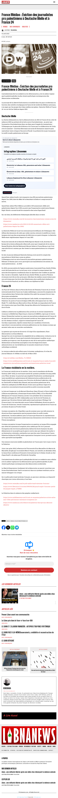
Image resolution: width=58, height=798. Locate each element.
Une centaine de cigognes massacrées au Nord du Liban (43, 671)
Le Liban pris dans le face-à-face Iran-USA (17, 620)
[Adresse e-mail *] (29, 564)
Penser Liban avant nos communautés (15, 614)
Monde (5, 26)
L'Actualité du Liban (25, 598)
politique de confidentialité (33, 575)
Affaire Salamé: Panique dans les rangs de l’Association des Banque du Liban (14, 669)
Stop (14, 81)
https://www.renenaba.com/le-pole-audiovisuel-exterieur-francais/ (26, 483)
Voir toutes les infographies (15, 186)
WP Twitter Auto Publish (22, 797)
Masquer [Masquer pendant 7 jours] (15, 192)
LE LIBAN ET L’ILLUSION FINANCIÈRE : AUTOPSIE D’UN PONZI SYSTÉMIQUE (26, 626)
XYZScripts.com (37, 797)
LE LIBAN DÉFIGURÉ (8, 640)
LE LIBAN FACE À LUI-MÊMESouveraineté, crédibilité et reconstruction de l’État (28, 633)
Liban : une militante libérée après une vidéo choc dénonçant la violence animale (37, 595)
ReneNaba (14, 30)
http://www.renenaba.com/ (9, 691)
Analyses (4, 623)
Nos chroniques (7, 617)
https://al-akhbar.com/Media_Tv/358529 (17, 358)
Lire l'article (6, 81)
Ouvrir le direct (7, 192)
